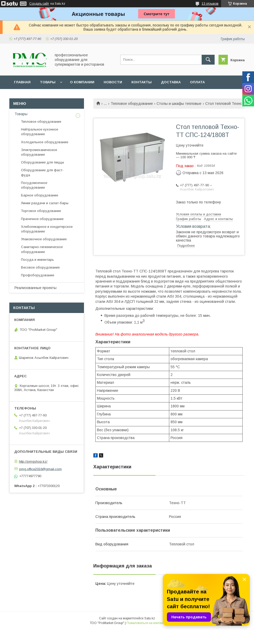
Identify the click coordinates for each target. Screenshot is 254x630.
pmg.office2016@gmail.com (40, 469)
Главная (22, 82)
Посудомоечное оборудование (34, 185)
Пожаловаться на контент (145, 623)
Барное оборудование (39, 195)
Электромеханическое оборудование (39, 152)
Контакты (141, 82)
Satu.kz (149, 618)
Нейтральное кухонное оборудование (39, 131)
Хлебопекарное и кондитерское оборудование (47, 229)
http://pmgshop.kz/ (33, 461)
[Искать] (208, 60)
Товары (47, 82)
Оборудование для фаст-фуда (42, 172)
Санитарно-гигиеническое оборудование (42, 249)
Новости (113, 82)
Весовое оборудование (40, 267)
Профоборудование (37, 275)
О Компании (82, 82)
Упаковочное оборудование (44, 239)
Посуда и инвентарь (37, 260)
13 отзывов (210, 3)
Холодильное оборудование (44, 142)
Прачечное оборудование (42, 219)
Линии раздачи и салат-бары (44, 203)
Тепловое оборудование (132, 103)
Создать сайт (39, 3)
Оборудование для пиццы (42, 162)
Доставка (171, 82)
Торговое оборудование (41, 211)
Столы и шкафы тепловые (179, 103)
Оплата (197, 82)
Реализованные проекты (36, 288)
